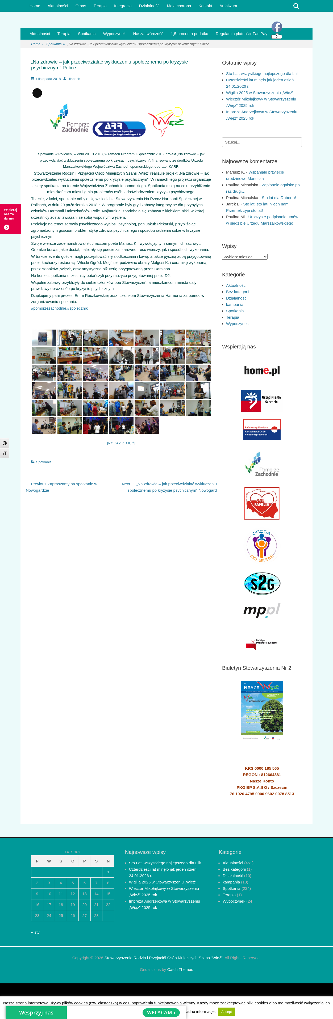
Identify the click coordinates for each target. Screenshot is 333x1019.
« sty (35, 932)
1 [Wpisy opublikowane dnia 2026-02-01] (108, 872)
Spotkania (87, 33)
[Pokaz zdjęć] (121, 443)
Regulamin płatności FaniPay (241, 33)
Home (35, 5)
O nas (81, 5)
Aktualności (58, 5)
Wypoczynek (114, 33)
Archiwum (228, 5)
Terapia (100, 5)
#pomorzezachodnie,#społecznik (59, 308)
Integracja (123, 5)
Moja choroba (179, 5)
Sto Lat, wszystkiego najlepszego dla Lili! (262, 73)
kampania (234, 304)
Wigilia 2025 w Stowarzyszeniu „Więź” (259, 92)
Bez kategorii (237, 291)
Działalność (149, 5)
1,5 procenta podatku (189, 33)
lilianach (74, 79)
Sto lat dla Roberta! (279, 197)
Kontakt (205, 5)
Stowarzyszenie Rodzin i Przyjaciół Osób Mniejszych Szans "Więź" (164, 957)
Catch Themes (180, 969)
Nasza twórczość (148, 33)
